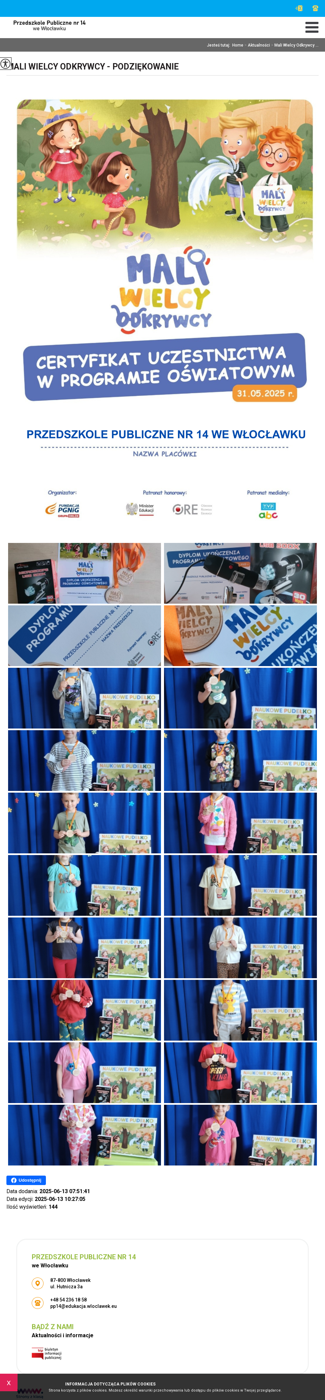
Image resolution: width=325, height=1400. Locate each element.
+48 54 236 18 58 (315, 8)
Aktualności (256, 45)
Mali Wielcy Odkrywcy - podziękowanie (92, 67)
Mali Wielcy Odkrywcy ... (294, 45)
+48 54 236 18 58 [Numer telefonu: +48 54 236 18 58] (68, 1299)
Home (237, 45)
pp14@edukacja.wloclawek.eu (298, 8)
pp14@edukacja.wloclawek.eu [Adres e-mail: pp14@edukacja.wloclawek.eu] (83, 1306)
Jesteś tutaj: (219, 45)
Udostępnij (26, 1180)
